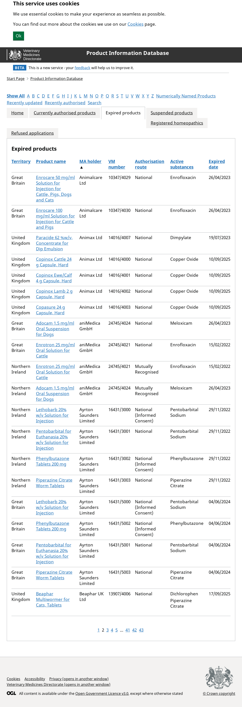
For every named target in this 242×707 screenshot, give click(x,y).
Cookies (135, 24)
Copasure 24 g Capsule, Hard (50, 310)
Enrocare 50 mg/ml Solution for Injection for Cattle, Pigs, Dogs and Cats (55, 188)
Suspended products (172, 113)
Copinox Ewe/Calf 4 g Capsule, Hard (54, 278)
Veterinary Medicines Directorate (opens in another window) (58, 684)
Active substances (181, 164)
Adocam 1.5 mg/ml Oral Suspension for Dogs (55, 328)
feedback (82, 67)
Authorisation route (149, 164)
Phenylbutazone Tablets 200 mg (52, 461)
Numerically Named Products (186, 96)
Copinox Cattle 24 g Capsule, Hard (54, 262)
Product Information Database (127, 53)
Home (17, 113)
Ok (18, 36)
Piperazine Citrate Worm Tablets (54, 483)
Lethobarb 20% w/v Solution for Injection (52, 415)
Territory (21, 161)
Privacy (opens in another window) (79, 678)
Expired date (217, 164)
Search (94, 103)
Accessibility (35, 678)
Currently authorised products (65, 113)
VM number (116, 164)
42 (134, 630)
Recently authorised (65, 103)
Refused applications (32, 133)
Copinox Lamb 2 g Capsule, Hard (54, 294)
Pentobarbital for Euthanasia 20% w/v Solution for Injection (53, 439)
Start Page (16, 78)
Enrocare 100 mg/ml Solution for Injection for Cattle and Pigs (55, 218)
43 (141, 630)
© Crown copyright (219, 693)
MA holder (90, 161)
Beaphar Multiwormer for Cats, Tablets (53, 599)
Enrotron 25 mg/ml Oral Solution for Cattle (55, 350)
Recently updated (25, 103)
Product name (51, 161)
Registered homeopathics (177, 123)
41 (127, 630)
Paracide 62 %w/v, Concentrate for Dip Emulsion (54, 243)
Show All (16, 96)
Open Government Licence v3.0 (101, 693)
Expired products (123, 113)
